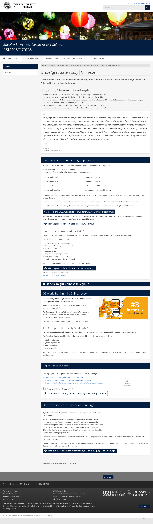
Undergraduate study (91, 65)
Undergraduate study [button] (31, 58)
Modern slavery (9, 503)
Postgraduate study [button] (51, 58)
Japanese (8, 72)
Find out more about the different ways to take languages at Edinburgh (79, 455)
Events (17, 58)
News (10, 58)
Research (66, 58)
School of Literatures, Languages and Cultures (33, 45)
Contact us (108, 481)
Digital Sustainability (60, 503)
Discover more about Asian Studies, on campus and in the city (68, 380)
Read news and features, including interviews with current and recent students (74, 383)
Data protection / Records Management (67, 501)
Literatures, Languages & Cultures (59, 65)
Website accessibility (60, 495)
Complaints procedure (11, 501)
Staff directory (99, 58)
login (146, 523)
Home (44, 65)
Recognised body (64, 510)
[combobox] (124, 7)
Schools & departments (136, 3)
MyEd (148, 3)
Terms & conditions (10, 495)
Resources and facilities (82, 58)
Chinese (7, 67)
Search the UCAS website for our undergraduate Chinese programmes (79, 211)
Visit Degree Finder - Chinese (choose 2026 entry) (69, 223)
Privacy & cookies (9, 498)
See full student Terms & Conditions (56, 275)
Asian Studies (76, 65)
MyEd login (144, 510)
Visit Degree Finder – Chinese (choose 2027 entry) (69, 268)
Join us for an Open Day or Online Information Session (65, 377)
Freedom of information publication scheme (69, 498)
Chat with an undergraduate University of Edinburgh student (75, 397)
